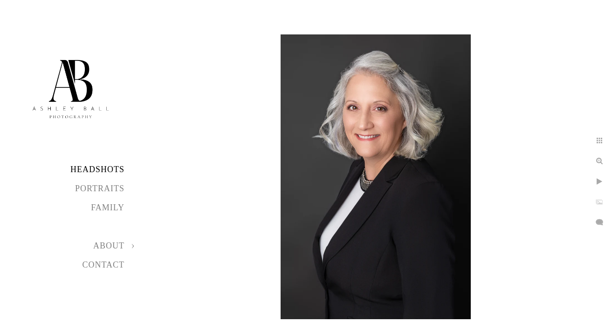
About (108, 245)
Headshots (97, 169)
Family (107, 207)
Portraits (99, 188)
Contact (103, 264)
